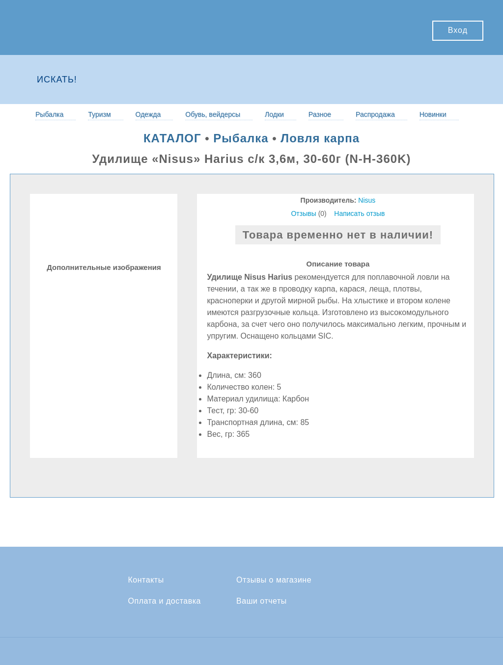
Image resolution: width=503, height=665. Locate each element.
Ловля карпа (320, 138)
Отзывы (303, 213)
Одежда (148, 114)
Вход (458, 30)
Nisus (366, 200)
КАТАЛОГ (172, 138)
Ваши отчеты (261, 601)
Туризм (99, 114)
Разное (319, 114)
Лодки (274, 114)
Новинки (433, 114)
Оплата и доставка (164, 601)
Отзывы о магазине (273, 580)
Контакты (146, 580)
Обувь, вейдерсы (212, 114)
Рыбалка (49, 114)
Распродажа (375, 114)
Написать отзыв (359, 213)
